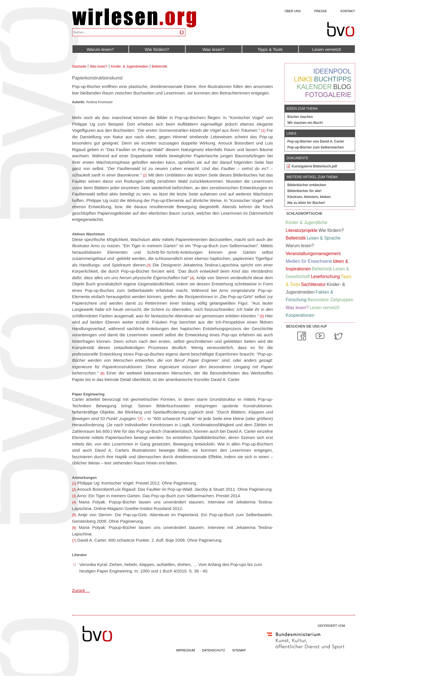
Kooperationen (300, 315)
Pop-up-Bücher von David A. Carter (315, 141)
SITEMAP (239, 650)
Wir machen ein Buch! (305, 123)
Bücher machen (300, 117)
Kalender (314, 87)
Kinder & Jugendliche (306, 222)
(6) (102, 373)
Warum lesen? (100, 49)
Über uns (293, 11)
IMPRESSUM (185, 650)
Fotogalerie (328, 94)
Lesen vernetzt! (326, 49)
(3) (149, 265)
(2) (145, 175)
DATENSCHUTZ (213, 650)
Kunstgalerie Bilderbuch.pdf (314, 166)
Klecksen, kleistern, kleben (309, 197)
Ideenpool (332, 71)
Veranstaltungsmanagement (313, 253)
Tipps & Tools (270, 49)
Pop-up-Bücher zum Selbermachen (315, 147)
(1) (263, 131)
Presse (320, 11)
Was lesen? (214, 49)
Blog (342, 87)
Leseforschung (325, 276)
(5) (262, 316)
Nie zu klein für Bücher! (306, 203)
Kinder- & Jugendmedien (129, 66)
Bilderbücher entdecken (306, 185)
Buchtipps (332, 79)
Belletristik (159, 66)
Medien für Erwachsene (309, 261)
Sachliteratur (313, 284)
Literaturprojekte (302, 230)
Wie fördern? (157, 49)
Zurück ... (81, 590)
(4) (192, 278)
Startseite (79, 66)
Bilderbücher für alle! (304, 191)
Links (303, 79)
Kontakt (347, 11)
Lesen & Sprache (324, 238)
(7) (140, 419)
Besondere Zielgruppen (330, 299)
